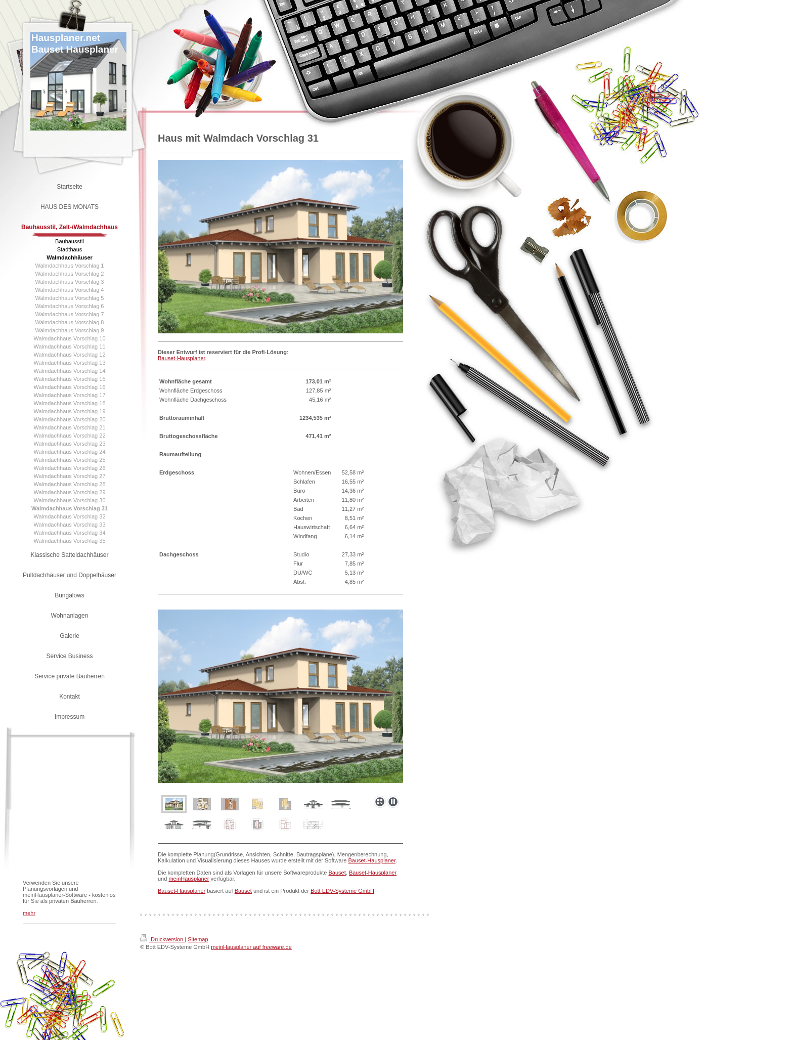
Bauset (337, 873)
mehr (29, 913)
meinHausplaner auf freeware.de (251, 947)
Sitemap (198, 939)
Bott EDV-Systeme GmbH (342, 891)
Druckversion (162, 939)
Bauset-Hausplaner (181, 358)
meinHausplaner (188, 879)
